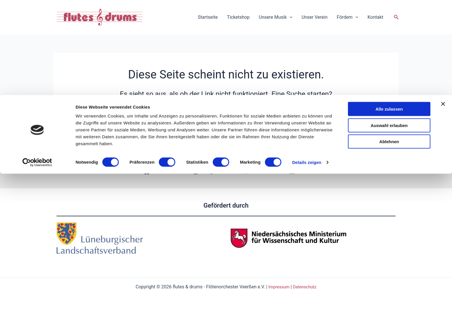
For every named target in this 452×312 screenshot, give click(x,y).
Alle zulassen (389, 247)
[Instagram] (207, 172)
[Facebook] (157, 172)
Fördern (347, 17)
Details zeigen (306, 300)
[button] (396, 17)
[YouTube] (255, 172)
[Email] (298, 172)
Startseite (208, 17)
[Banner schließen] (443, 242)
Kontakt (375, 17)
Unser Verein (314, 17)
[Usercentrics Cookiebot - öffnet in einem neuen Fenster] (37, 300)
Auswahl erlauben (389, 263)
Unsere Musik (275, 17)
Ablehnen (389, 279)
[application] (290, 17)
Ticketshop (238, 17)
